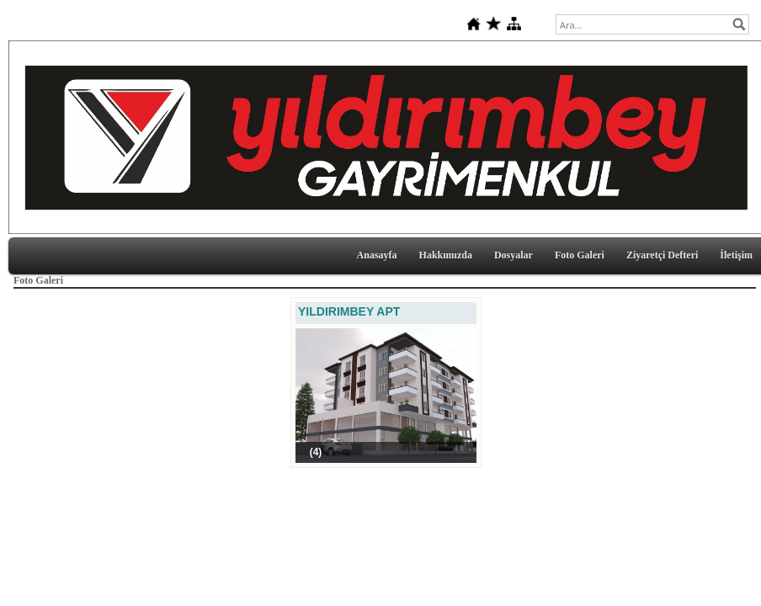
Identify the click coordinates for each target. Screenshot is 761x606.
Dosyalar (513, 255)
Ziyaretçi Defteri (662, 255)
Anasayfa (377, 255)
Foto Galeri (579, 255)
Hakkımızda (445, 255)
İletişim (736, 255)
